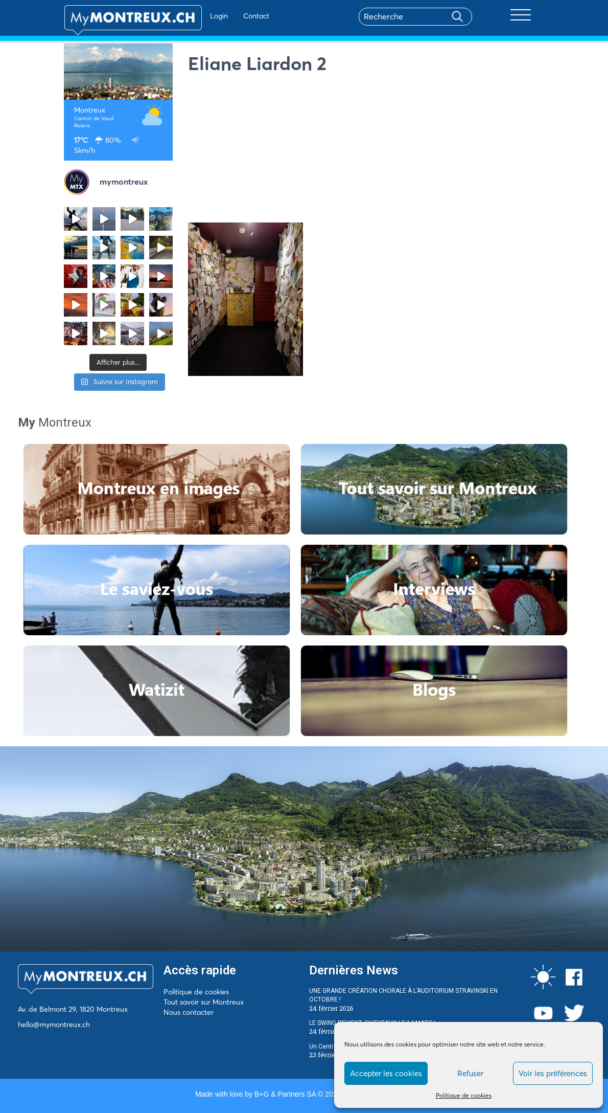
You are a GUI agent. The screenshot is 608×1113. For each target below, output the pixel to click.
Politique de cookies (464, 1095)
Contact (227, 15)
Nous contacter (188, 1012)
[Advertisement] (366, 150)
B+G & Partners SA (285, 1094)
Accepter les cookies (386, 1073)
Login (189, 15)
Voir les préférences (553, 1073)
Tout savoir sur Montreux (203, 1002)
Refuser (470, 1073)
